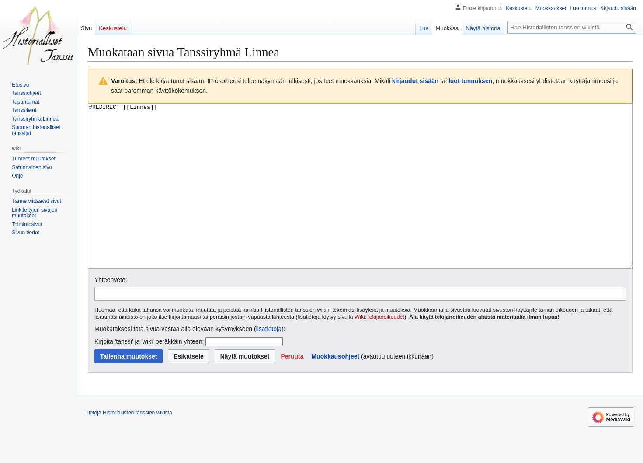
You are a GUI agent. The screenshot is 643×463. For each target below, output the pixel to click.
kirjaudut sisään (415, 80)
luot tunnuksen (470, 80)
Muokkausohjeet (335, 389)
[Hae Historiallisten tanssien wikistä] (571, 27)
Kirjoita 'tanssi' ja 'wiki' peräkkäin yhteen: (149, 374)
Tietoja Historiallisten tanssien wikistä (129, 445)
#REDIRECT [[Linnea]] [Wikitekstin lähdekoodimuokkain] (360, 202)
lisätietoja (269, 361)
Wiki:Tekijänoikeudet (379, 350)
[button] (292, 389)
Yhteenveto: (110, 312)
